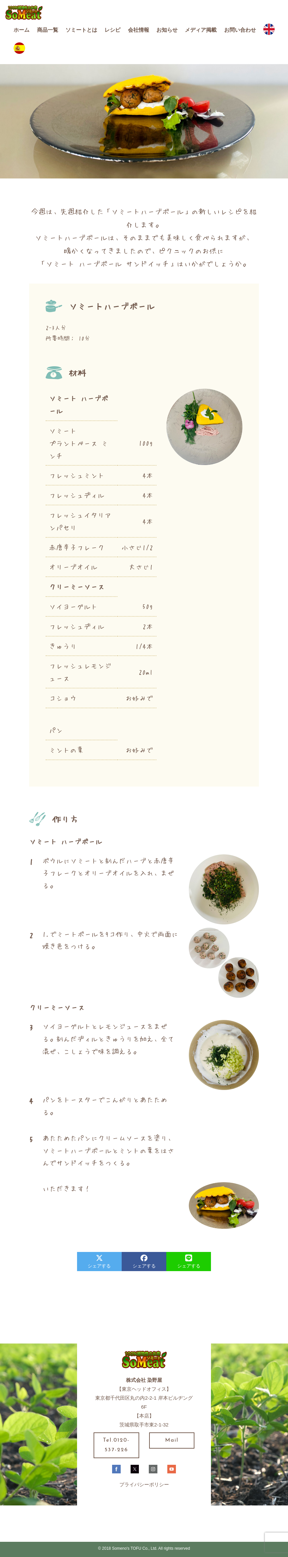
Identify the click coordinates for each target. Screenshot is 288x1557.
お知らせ (167, 30)
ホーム (21, 30)
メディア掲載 (201, 30)
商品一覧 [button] (47, 30)
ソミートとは (81, 30)
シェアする (99, 1261)
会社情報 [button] (138, 30)
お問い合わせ (240, 30)
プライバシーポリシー (144, 1484)
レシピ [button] (112, 30)
